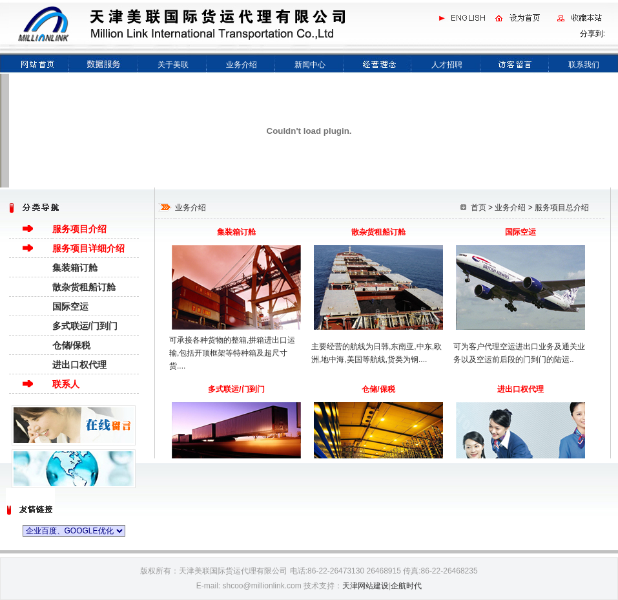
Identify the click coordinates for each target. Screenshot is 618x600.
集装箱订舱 (75, 267)
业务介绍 (510, 207)
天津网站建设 (365, 585)
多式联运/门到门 (85, 326)
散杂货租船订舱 (84, 287)
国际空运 (70, 306)
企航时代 (406, 585)
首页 (478, 207)
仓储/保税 (71, 345)
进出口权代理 (79, 364)
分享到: (592, 33)
